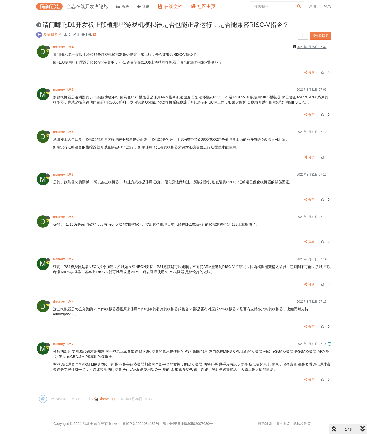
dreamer (64, 47)
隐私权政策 (302, 424)
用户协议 (282, 424)
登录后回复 (320, 35)
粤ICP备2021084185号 (140, 424)
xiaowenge (105, 399)
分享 (309, 72)
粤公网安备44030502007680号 (188, 424)
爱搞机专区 (52, 34)
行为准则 (265, 424)
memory (63, 89)
